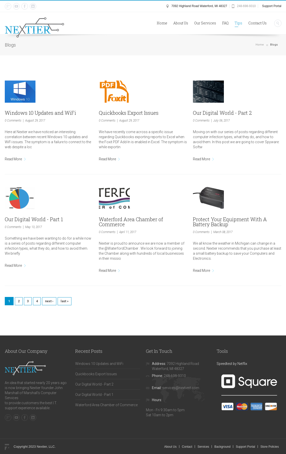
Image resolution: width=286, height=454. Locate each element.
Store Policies (269, 446)
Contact (187, 446)
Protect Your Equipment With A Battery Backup (230, 222)
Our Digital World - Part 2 (222, 112)
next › (49, 301)
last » (64, 301)
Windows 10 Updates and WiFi (40, 112)
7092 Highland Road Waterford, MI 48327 (199, 6)
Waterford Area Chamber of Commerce (131, 222)
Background (222, 446)
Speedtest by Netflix (232, 364)
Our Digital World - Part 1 (34, 219)
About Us (180, 23)
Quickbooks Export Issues (128, 112)
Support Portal (271, 6)
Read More (13, 159)
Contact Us (257, 23)
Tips (238, 23)
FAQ (225, 23)
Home (162, 23)
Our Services (205, 23)
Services (203, 446)
